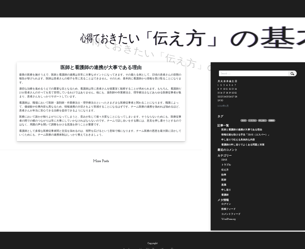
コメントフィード (230, 213)
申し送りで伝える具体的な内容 (238, 139)
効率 (223, 174)
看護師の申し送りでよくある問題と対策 (242, 144)
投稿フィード (228, 208)
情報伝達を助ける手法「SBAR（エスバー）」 (245, 134)
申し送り (226, 189)
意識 (223, 184)
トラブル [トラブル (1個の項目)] (252, 120)
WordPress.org (228, 218)
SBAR (224, 159)
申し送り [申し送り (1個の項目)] (262, 120)
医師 (223, 179)
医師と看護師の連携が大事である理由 (241, 129)
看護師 (225, 194)
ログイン (226, 203)
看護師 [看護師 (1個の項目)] (271, 120)
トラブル (226, 164)
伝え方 (225, 169)
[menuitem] (228, 4)
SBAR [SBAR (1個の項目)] (244, 120)
